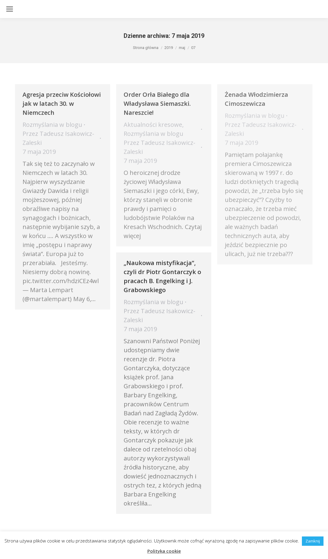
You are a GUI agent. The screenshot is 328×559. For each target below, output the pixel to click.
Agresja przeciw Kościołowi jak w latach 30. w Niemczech (62, 103)
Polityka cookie (164, 551)
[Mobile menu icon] (9, 9)
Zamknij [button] (312, 541)
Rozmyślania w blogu (52, 125)
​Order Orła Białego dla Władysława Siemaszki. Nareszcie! (157, 103)
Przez (58, 138)
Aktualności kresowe (153, 125)
